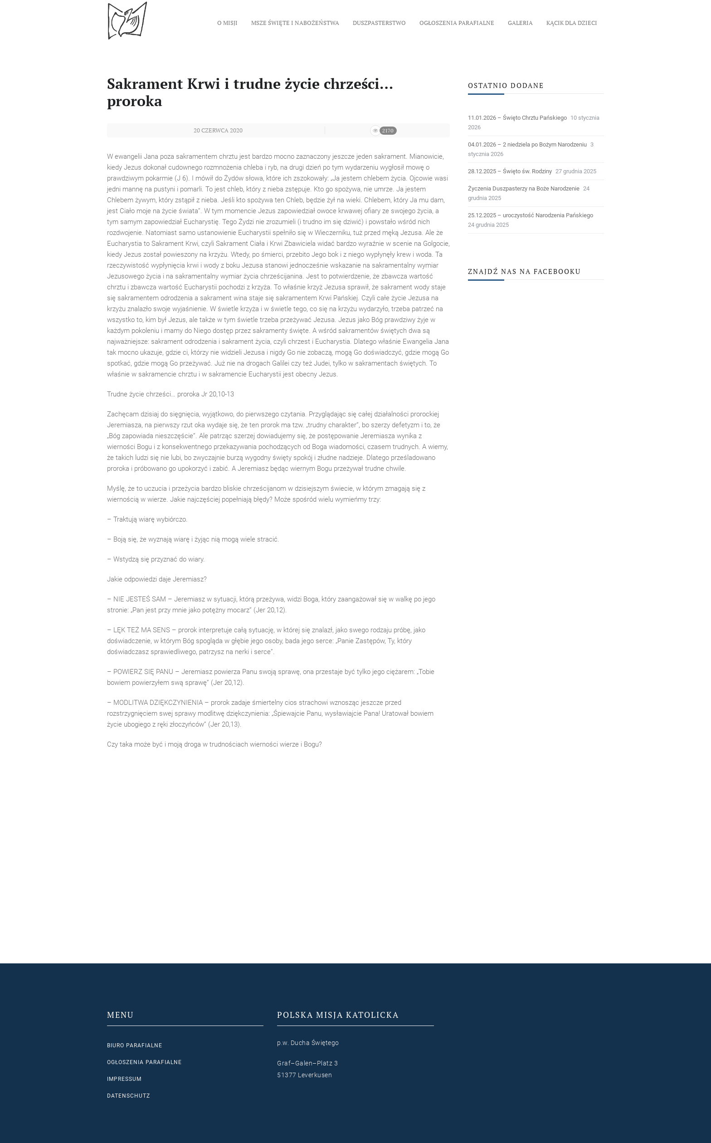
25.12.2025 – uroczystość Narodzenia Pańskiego (530, 215)
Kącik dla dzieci (571, 23)
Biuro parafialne (134, 1045)
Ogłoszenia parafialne (456, 23)
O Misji (227, 23)
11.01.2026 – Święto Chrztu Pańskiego (517, 117)
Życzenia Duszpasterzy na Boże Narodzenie (524, 188)
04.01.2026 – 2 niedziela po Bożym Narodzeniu (527, 144)
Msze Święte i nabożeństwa (295, 23)
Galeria (520, 23)
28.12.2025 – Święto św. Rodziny (510, 171)
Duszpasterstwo (379, 23)
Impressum (124, 1079)
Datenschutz (128, 1096)
